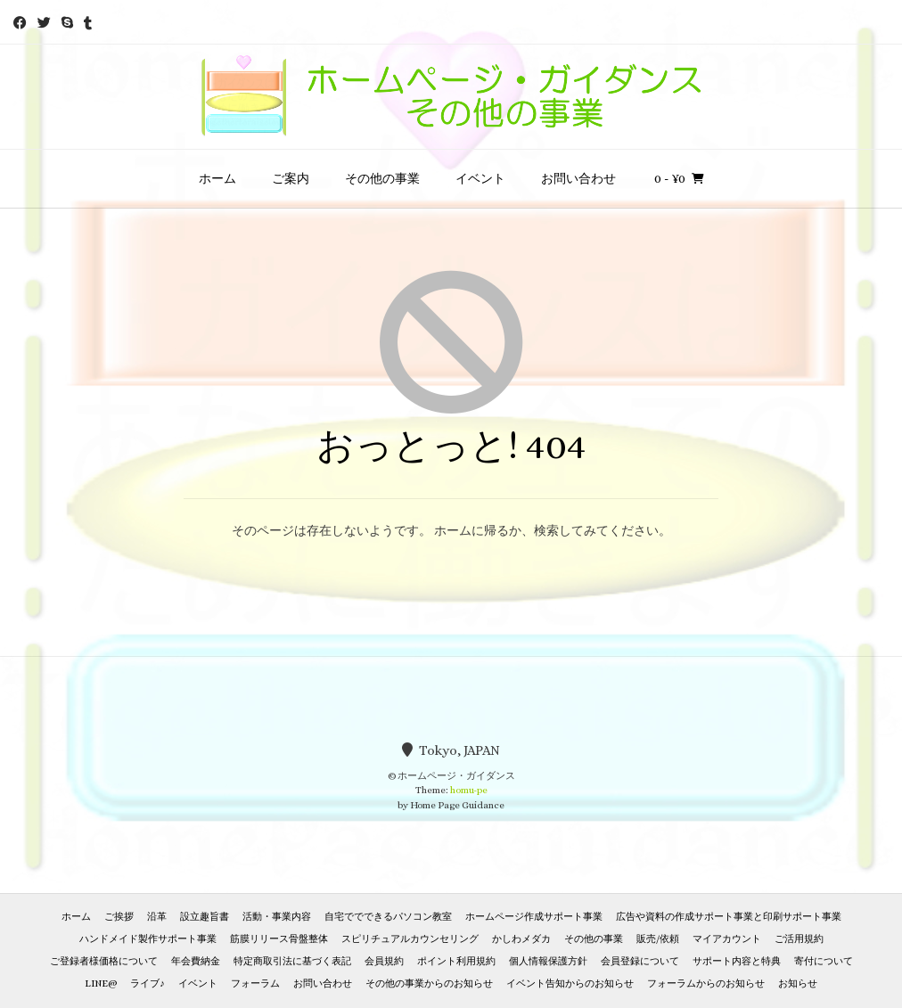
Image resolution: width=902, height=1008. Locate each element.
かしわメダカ (521, 939)
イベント (480, 178)
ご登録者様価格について (104, 961)
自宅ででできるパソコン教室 (388, 916)
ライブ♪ (147, 983)
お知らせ (797, 983)
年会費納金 (195, 961)
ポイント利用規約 (456, 961)
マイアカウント (727, 939)
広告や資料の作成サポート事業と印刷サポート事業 (728, 916)
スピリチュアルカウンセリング (410, 939)
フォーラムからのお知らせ (706, 983)
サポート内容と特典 (737, 961)
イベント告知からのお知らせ (570, 983)
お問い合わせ (578, 178)
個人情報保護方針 (548, 961)
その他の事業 (382, 178)
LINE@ (101, 983)
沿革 (157, 916)
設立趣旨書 (204, 916)
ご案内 (290, 178)
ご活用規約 (799, 939)
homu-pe (469, 790)
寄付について (823, 961)
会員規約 (384, 961)
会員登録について (640, 961)
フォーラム (255, 983)
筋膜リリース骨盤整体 (279, 939)
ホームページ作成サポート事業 (534, 916)
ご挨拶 (119, 916)
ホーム (217, 178)
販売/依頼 (657, 939)
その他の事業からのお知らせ (429, 983)
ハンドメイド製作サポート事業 (148, 939)
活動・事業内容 (276, 916)
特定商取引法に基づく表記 (292, 961)
